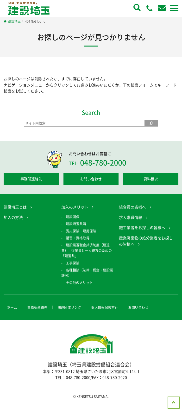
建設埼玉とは (15, 213)
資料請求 (151, 179)
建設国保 (72, 222)
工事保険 (72, 268)
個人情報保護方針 (104, 313)
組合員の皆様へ (132, 213)
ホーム (12, 313)
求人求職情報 (130, 223)
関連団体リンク (69, 313)
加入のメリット (74, 213)
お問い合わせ (91, 179)
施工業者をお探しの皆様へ (142, 233)
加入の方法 (13, 223)
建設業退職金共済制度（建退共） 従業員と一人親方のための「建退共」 (86, 256)
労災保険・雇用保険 (81, 236)
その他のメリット (79, 288)
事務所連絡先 (31, 179)
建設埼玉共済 (76, 229)
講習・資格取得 (77, 243)
